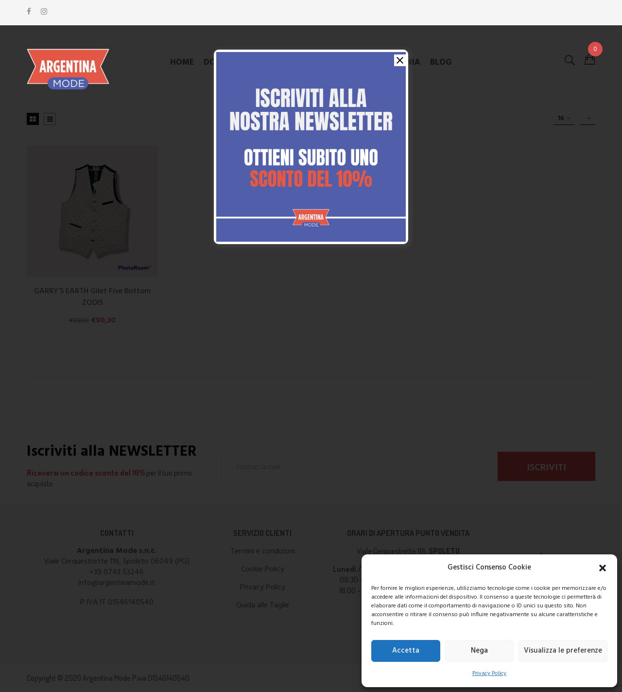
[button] (602, 568)
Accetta (405, 651)
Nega (479, 651)
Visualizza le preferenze (563, 651)
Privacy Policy (489, 673)
